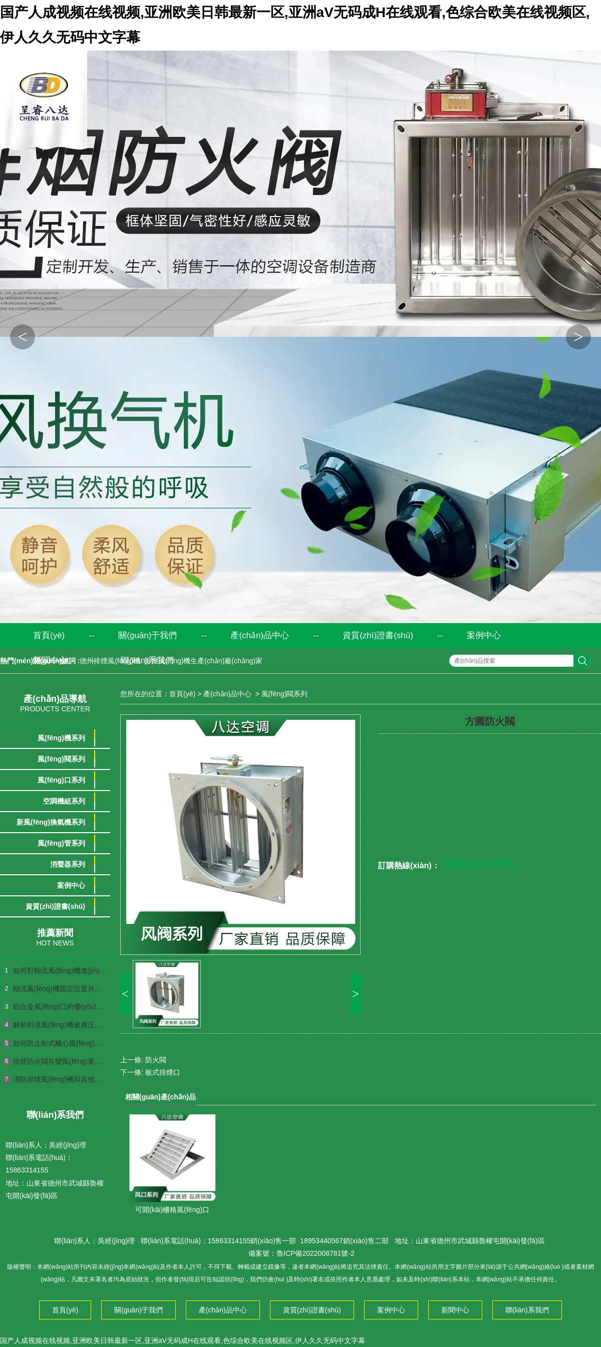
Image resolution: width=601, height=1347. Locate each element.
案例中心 (484, 635)
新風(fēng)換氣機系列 (51, 822)
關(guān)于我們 (147, 635)
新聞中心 (50, 660)
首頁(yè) (49, 635)
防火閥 (155, 1060)
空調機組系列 (64, 801)
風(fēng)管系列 (61, 843)
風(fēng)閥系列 (61, 759)
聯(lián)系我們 (147, 660)
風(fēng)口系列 (61, 780)
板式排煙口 (162, 1072)
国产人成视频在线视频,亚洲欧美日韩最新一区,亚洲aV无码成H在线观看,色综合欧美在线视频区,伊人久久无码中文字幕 (182, 1340)
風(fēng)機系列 (61, 738)
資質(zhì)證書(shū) (378, 635)
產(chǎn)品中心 (259, 635)
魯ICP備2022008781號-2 (315, 1253)
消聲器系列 (67, 864)
